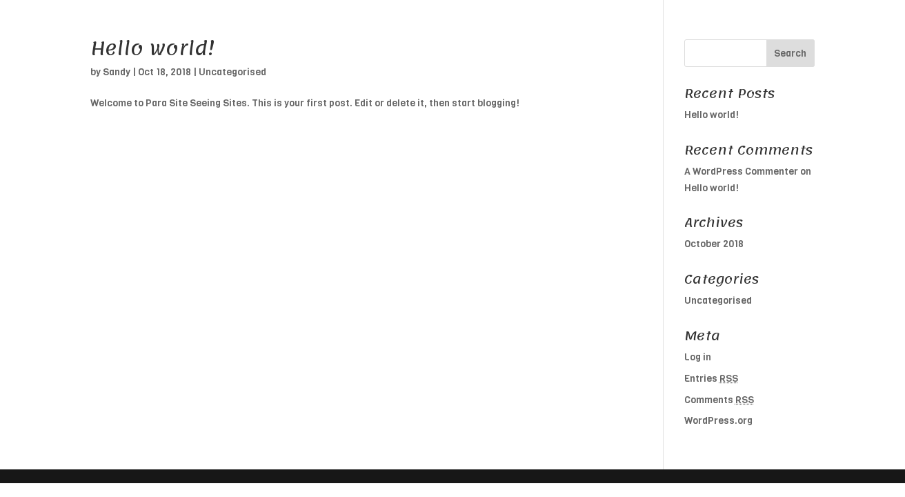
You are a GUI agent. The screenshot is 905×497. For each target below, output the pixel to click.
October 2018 (714, 244)
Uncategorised (232, 72)
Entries (711, 378)
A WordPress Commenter (741, 171)
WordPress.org (718, 420)
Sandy (116, 72)
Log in (697, 357)
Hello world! (152, 48)
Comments (719, 400)
